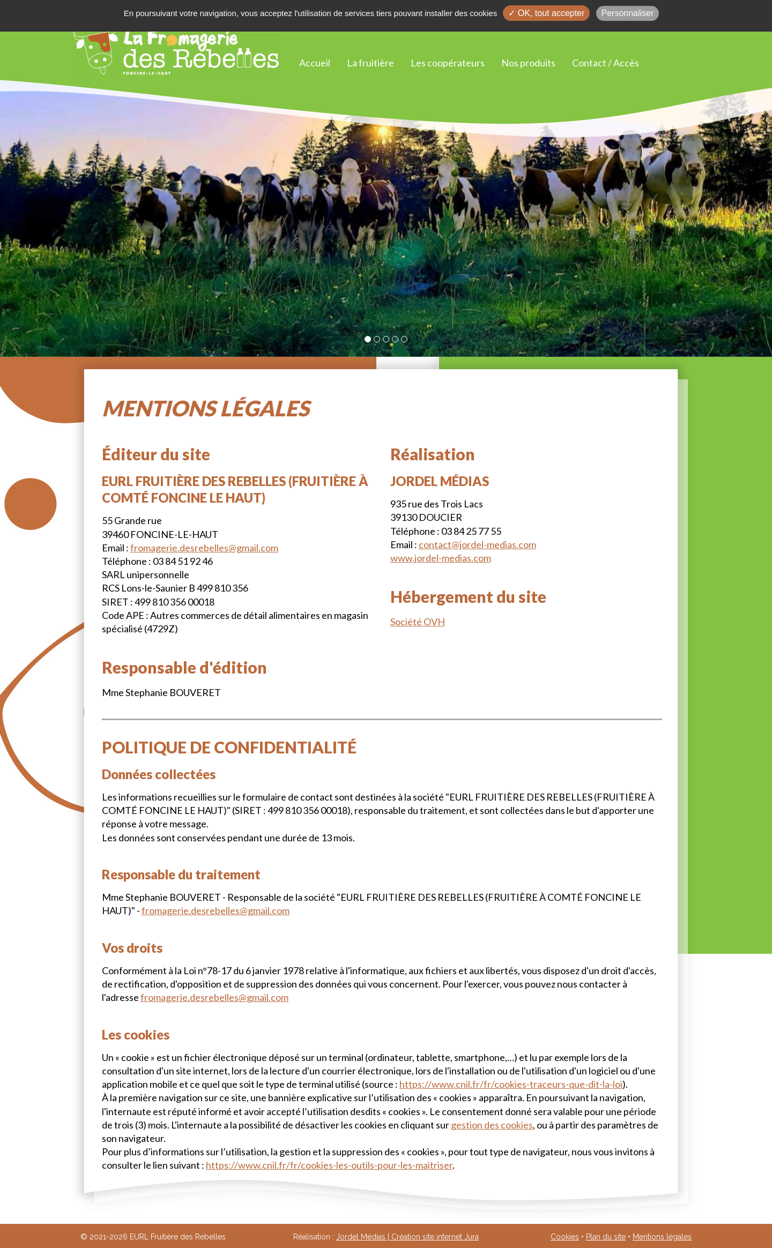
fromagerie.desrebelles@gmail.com (204, 548)
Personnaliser (628, 13)
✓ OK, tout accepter (546, 13)
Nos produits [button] (528, 63)
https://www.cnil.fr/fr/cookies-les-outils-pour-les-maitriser (329, 1165)
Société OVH (417, 621)
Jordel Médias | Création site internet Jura (407, 1236)
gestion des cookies (492, 1125)
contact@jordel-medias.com (477, 544)
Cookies (565, 1236)
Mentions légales (662, 1236)
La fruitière (370, 63)
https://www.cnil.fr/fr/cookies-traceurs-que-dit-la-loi (510, 1084)
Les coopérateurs (448, 63)
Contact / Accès (605, 63)
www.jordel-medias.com (440, 558)
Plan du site (606, 1236)
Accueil (314, 63)
